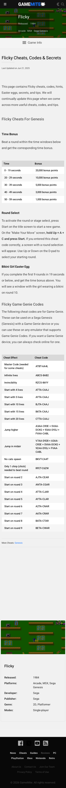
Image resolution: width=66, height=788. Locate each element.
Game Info (32, 42)
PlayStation (17, 758)
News (13, 753)
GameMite (31, 4)
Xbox (29, 758)
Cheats (23, 753)
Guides (34, 753)
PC (54, 753)
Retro (52, 758)
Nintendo (41, 758)
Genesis (19, 542)
